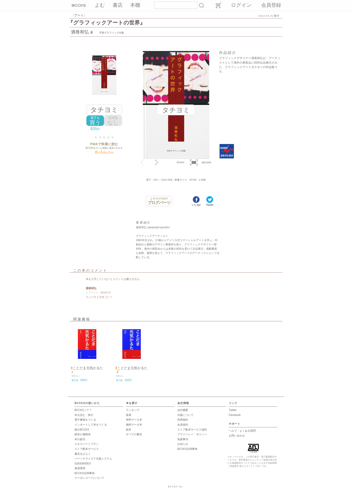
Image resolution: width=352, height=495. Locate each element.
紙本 (128, 429)
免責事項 (182, 439)
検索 (201, 5)
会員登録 (271, 5)
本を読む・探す (84, 415)
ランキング (132, 410)
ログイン (241, 5)
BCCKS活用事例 (85, 473)
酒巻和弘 (80, 31)
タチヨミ (104, 109)
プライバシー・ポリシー (192, 434)
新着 (128, 415)
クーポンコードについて (89, 477)
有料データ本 (134, 419)
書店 (118, 5)
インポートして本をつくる (91, 424)
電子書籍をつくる (85, 419)
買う (95, 121)
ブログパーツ (159, 201)
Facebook (235, 415)
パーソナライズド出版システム (93, 458)
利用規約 (182, 419)
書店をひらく (83, 453)
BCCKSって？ (83, 410)
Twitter (233, 410)
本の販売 (80, 439)
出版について (185, 415)
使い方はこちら (104, 151)
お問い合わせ (237, 435)
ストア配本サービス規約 (192, 429)
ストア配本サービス (87, 449)
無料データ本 (134, 424)
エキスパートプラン (87, 444)
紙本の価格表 (83, 434)
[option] (87, 354)
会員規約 (182, 424)
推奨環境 (80, 468)
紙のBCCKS (82, 429)
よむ (100, 5)
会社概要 (182, 410)
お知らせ (182, 444)
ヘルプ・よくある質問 (242, 430)
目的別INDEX (83, 463)
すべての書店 (134, 434)
